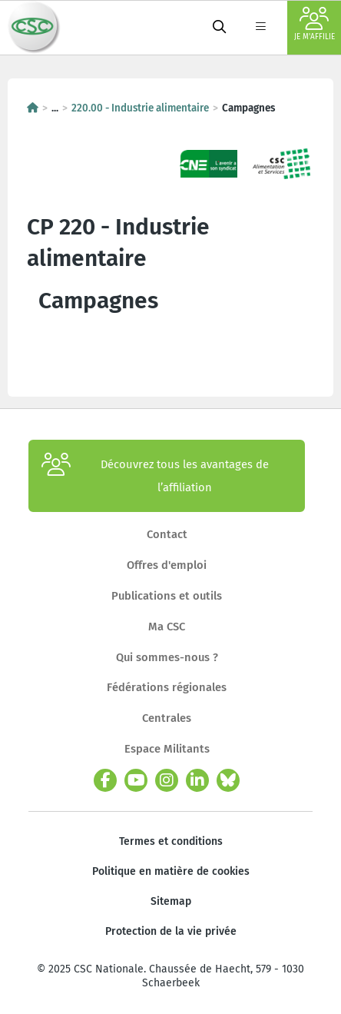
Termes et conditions (171, 841)
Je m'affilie (314, 24)
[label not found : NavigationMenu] (260, 28)
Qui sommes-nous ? (167, 657)
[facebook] (105, 780)
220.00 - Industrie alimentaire (140, 108)
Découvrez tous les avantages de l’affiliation (155, 476)
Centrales (166, 718)
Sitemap (171, 901)
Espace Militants (167, 749)
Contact (167, 534)
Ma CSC (166, 626)
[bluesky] (228, 780)
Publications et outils (166, 596)
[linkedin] (197, 780)
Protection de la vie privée (171, 931)
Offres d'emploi (167, 565)
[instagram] (166, 780)
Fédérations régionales (167, 687)
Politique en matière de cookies (171, 871)
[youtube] (135, 780)
